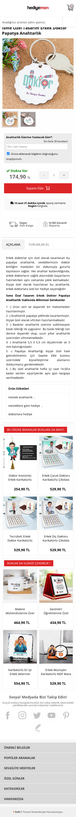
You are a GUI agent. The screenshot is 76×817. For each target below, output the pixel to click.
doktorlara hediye (20, 414)
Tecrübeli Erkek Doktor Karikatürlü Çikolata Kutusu (19, 538)
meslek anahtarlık (20, 397)
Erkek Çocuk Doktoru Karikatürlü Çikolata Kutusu (56, 478)
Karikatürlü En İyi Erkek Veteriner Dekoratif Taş (20, 672)
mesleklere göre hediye (24, 406)
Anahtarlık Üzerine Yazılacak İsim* (29, 137)
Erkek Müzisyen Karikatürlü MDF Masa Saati (56, 672)
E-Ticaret (26, 812)
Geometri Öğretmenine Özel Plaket (56, 611)
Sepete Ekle (38, 188)
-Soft (17, 812)
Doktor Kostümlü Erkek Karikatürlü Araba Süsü (20, 478)
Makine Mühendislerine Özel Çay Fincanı (20, 611)
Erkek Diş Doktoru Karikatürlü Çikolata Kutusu (56, 538)
